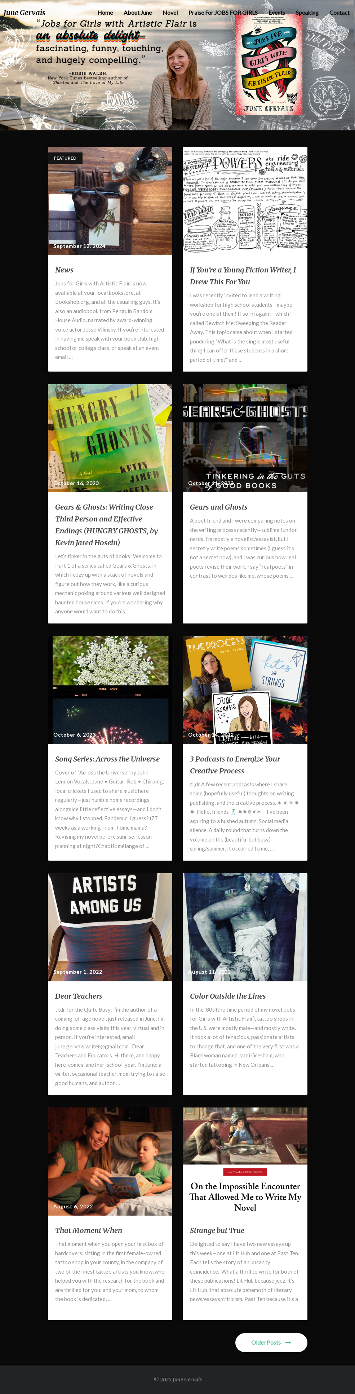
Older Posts (271, 1342)
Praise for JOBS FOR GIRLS (223, 12)
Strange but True (217, 1230)
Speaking (307, 12)
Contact (339, 12)
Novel (170, 12)
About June (138, 12)
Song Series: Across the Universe (107, 758)
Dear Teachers (78, 995)
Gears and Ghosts (219, 506)
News (64, 269)
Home (105, 12)
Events (277, 12)
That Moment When (88, 1230)
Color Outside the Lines (228, 995)
